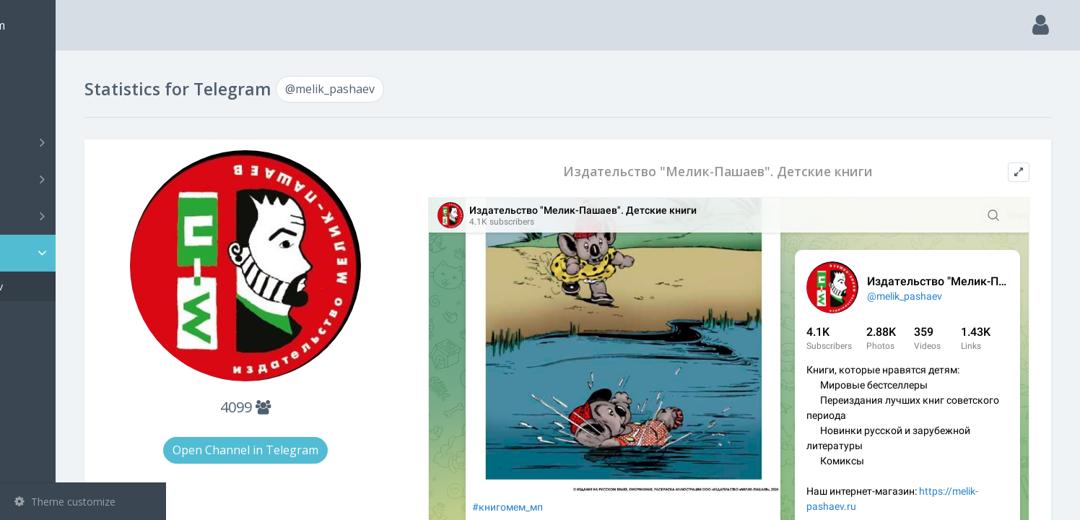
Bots (84, 216)
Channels (84, 142)
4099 (338, 407)
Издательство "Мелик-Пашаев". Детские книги (755, 171)
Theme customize (65, 501)
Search (37, 106)
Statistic (87, 253)
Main (34, 69)
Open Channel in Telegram (338, 450)
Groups (84, 179)
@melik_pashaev (74, 286)
